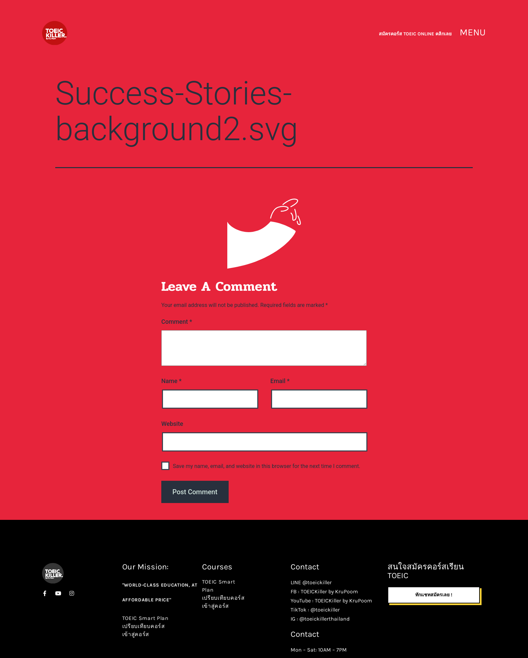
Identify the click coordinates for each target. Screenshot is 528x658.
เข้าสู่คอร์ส (136, 634)
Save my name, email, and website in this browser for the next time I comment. (266, 466)
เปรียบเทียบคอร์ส (143, 626)
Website (172, 423)
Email (280, 380)
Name (171, 380)
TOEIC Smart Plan (145, 618)
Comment (176, 321)
